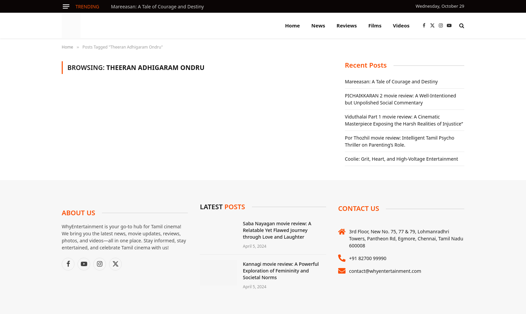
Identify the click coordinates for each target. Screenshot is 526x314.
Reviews (346, 25)
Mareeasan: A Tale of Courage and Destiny (157, 7)
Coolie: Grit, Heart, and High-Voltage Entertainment (401, 159)
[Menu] (66, 6)
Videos (401, 25)
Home (292, 25)
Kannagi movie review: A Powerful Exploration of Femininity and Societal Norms (281, 271)
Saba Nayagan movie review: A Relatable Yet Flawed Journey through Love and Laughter (277, 230)
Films (374, 25)
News (318, 25)
